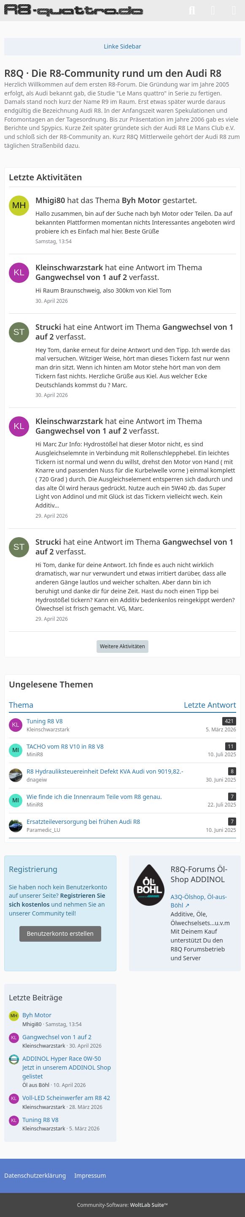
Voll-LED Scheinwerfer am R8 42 (66, 1098)
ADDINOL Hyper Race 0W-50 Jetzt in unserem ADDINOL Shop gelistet (66, 1067)
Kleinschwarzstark (43, 1045)
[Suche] (191, 10)
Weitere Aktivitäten (122, 646)
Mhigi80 (32, 1024)
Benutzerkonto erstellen (60, 933)
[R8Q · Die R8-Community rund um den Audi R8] (74, 10)
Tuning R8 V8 (40, 1120)
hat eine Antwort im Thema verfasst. (118, 272)
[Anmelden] (213, 10)
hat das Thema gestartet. (116, 200)
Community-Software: (122, 1205)
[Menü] (234, 10)
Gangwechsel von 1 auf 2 (57, 1037)
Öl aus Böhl (35, 1085)
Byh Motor (36, 1015)
